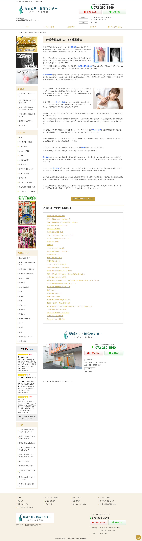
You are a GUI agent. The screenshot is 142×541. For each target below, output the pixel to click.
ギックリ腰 (22, 305)
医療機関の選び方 (53, 254)
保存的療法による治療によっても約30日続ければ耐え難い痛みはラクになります (73, 280)
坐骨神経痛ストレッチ (54, 293)
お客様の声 (71, 27)
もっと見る (22, 125)
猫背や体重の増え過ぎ (54, 258)
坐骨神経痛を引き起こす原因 (56, 277)
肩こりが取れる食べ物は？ (26, 485)
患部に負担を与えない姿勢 (56, 248)
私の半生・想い (24, 461)
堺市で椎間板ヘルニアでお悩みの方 (58, 219)
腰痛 (20, 332)
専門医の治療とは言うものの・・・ (58, 238)
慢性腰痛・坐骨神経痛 (26, 273)
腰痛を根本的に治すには (27, 443)
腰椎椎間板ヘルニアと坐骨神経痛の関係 (27, 437)
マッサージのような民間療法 (56, 264)
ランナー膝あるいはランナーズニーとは (60, 235)
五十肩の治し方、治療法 (27, 191)
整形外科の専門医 (53, 241)
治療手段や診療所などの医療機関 (58, 267)
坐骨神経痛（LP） (25, 258)
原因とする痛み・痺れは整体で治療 (58, 303)
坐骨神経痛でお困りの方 (27, 269)
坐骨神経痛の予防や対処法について (58, 287)
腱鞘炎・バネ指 (24, 278)
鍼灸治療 (50, 245)
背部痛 (25, 32)
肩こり (21, 323)
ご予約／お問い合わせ (115, 27)
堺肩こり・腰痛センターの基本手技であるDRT (27, 456)
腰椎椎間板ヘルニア (25, 336)
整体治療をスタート (53, 261)
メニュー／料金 (49, 27)
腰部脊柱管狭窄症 (25, 318)
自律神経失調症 (24, 287)
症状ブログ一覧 (24, 173)
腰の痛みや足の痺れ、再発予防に (58, 251)
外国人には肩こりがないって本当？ (27, 478)
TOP (27, 27)
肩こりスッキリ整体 (25, 182)
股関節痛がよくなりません (27, 471)
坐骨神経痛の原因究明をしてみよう (58, 300)
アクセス (93, 27)
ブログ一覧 (22, 178)
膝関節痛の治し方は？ (26, 465)
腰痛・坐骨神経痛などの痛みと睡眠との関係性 (62, 222)
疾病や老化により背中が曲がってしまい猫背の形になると (66, 274)
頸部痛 (21, 301)
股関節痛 (22, 314)
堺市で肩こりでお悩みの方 (56, 216)
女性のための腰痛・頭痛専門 (27, 264)
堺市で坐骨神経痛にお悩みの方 (57, 225)
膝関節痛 (22, 309)
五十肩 (21, 327)
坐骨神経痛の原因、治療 (55, 232)
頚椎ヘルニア (51, 290)
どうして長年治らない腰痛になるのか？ (27, 449)
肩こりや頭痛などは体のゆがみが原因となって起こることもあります (69, 306)
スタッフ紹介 (23, 146)
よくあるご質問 (24, 160)
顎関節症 (22, 282)
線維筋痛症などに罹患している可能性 (59, 270)
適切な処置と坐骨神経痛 (55, 316)
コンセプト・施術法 (25, 142)
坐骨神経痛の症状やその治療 (56, 309)
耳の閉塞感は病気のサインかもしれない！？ (61, 283)
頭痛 (20, 291)
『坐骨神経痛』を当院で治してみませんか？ (27, 431)
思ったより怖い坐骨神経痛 (56, 319)
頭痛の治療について (53, 296)
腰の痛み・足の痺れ (53, 229)
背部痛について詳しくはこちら (83, 198)
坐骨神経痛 (22, 341)
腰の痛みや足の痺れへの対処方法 (58, 312)
